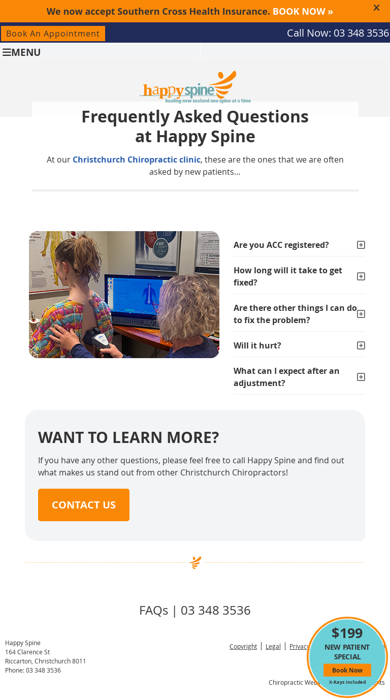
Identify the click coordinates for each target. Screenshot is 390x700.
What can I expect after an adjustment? (287, 377)
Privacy (299, 646)
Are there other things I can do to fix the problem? (295, 314)
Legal (273, 646)
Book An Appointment (53, 33)
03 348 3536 (361, 33)
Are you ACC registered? (281, 244)
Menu (22, 51)
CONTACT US (84, 505)
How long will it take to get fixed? (288, 276)
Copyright (243, 646)
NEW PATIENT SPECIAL (347, 654)
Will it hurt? (257, 345)
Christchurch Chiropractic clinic (137, 159)
